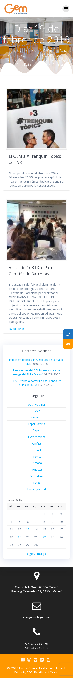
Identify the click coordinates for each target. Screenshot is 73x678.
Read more (16, 328)
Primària (36, 463)
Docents (36, 417)
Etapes (36, 430)
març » (41, 554)
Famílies (36, 443)
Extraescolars (36, 437)
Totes (36, 482)
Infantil (36, 450)
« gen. (31, 554)
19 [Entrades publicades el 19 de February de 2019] (19, 537)
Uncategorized (36, 489)
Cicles (36, 411)
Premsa (36, 456)
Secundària (36, 476)
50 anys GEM (36, 404)
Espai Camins (36, 424)
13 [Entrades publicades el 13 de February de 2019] (28, 529)
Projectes (37, 469)
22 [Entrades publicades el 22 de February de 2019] (44, 537)
